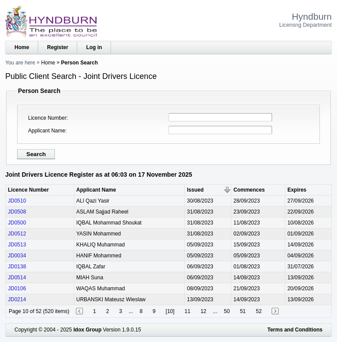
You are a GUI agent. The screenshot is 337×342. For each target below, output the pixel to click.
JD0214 (17, 299)
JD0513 (17, 245)
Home (21, 47)
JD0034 (17, 256)
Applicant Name (46, 131)
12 (203, 311)
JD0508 (17, 212)
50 (226, 311)
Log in (94, 47)
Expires (296, 190)
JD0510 (17, 201)
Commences (249, 190)
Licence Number (47, 118)
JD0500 (17, 223)
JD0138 (17, 267)
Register (57, 47)
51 (243, 311)
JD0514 (17, 277)
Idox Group (87, 330)
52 (259, 311)
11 (187, 311)
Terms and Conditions (295, 330)
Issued (195, 190)
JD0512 (17, 234)
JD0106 (17, 288)
